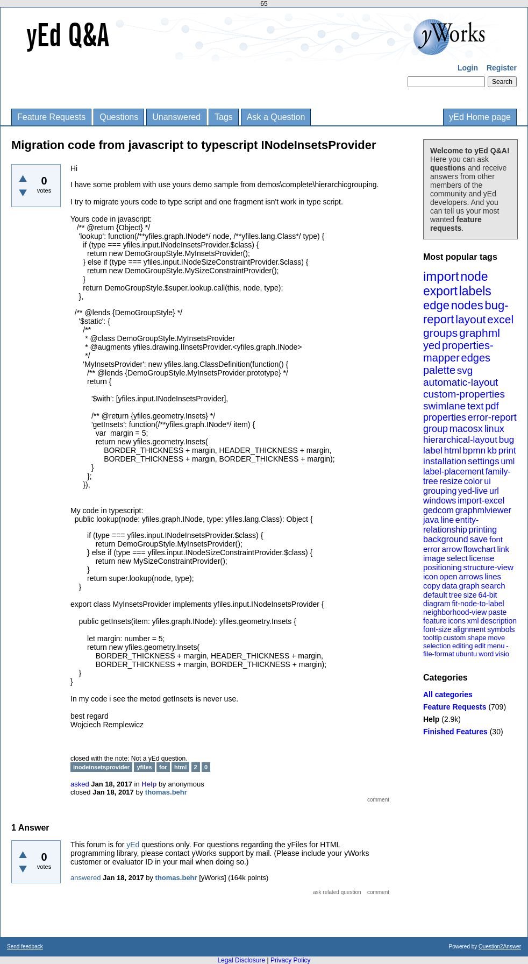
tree (455, 595)
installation (444, 461)
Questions (118, 117)
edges (476, 358)
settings (484, 461)
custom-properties (464, 394)
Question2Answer (500, 946)
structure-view (488, 567)
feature (435, 620)
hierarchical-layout (460, 440)
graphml (479, 333)
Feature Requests (51, 117)
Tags (224, 117)
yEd (132, 844)
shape (476, 638)
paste (497, 612)
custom (454, 638)
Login (468, 67)
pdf (491, 406)
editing (462, 646)
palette (439, 370)
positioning (442, 567)
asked (79, 784)
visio (502, 654)
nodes (467, 305)
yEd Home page (480, 117)
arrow (451, 549)
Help (431, 719)
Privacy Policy (290, 960)
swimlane (444, 406)
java (431, 519)
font (496, 539)
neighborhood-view (455, 612)
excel (500, 319)
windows (439, 500)
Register (502, 67)
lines (492, 576)
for (163, 767)
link (503, 549)
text (475, 406)
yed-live (473, 490)
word (486, 654)
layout (470, 319)
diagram (437, 603)
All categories (448, 694)
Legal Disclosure (241, 960)
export (440, 291)
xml (473, 620)
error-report (492, 417)
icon (430, 576)
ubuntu (466, 654)
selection (437, 646)
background (445, 539)
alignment (469, 629)
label (433, 450)
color (473, 481)
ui (487, 481)
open (448, 576)
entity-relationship (451, 524)
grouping (439, 490)
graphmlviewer (483, 510)
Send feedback (25, 946)
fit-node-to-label (478, 603)
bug (506, 440)
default (435, 594)
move (496, 638)
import (441, 276)
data (449, 585)
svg (465, 370)
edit (480, 646)
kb (492, 450)
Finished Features (455, 731)
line (447, 519)
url (494, 490)
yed (431, 345)
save (478, 539)
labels (475, 291)
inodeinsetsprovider (101, 767)
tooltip (432, 638)
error (431, 549)
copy (431, 585)
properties (444, 417)
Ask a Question (276, 117)
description (498, 620)
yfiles (144, 767)
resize (450, 481)
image (434, 558)
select (457, 558)
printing (483, 529)
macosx (466, 428)
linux (494, 428)
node (474, 276)
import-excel (481, 500)
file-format (438, 654)
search (493, 585)
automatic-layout (460, 382)
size (470, 595)
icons (457, 620)
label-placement (453, 471)
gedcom (438, 510)
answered (85, 878)
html (452, 450)
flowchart (479, 549)
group (435, 428)
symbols (501, 629)
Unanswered (176, 117)
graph (469, 585)
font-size (437, 629)
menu (496, 646)
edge (436, 305)
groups (440, 333)
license (482, 558)
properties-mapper (458, 351)
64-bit (487, 595)
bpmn (474, 450)
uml (508, 461)
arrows (471, 576)
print (507, 450)
